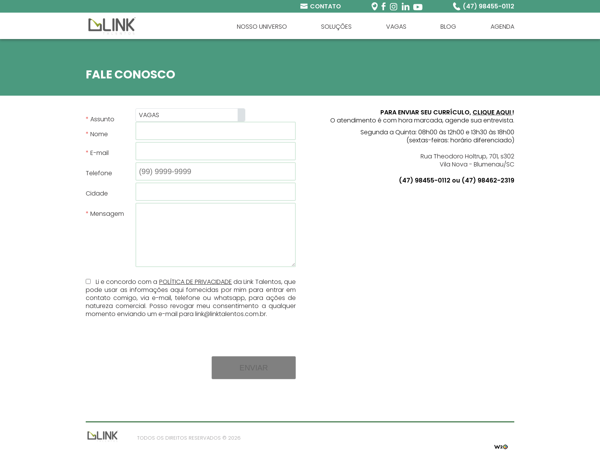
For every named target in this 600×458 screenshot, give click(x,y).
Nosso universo (262, 26)
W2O (501, 446)
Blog (448, 26)
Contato (325, 6)
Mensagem (107, 214)
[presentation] (237, 333)
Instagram (394, 6)
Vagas (396, 26)
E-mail (99, 153)
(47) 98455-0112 (488, 6)
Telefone (99, 173)
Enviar (254, 367)
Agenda (502, 26)
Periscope (375, 6)
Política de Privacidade (195, 281)
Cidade (97, 193)
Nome (99, 134)
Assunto (102, 119)
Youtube (417, 6)
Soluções (336, 26)
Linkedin (405, 6)
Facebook (384, 6)
